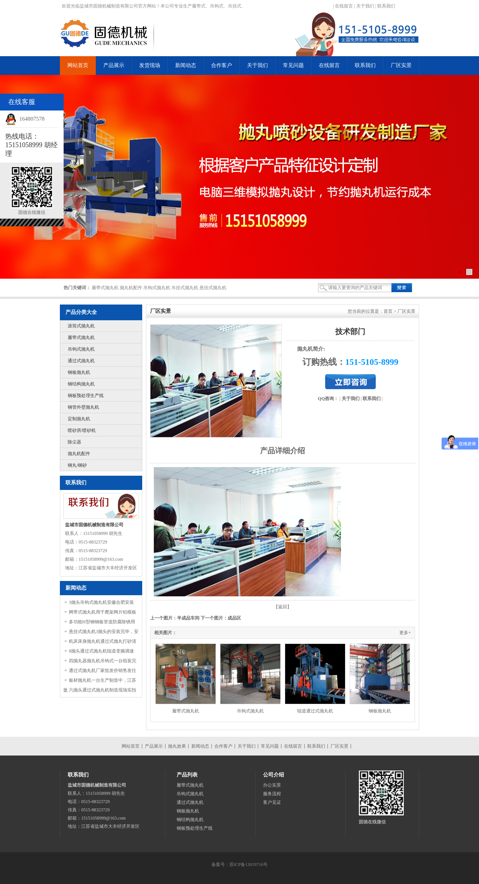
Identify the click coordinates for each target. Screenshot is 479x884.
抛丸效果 (177, 746)
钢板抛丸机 (79, 372)
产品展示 (113, 65)
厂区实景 (401, 65)
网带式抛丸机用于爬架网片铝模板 (102, 612)
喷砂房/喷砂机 (82, 430)
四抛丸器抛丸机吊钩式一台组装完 (102, 660)
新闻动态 (185, 65)
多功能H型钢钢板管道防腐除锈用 (102, 621)
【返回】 (283, 606)
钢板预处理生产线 (86, 395)
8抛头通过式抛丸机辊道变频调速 (101, 651)
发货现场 (149, 65)
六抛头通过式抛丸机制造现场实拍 (102, 690)
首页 (388, 311)
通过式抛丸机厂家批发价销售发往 (102, 670)
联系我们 (386, 6)
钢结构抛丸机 (81, 384)
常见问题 (293, 65)
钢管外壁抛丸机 (83, 407)
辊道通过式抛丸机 (315, 711)
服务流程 (272, 793)
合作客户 (221, 65)
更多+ (405, 632)
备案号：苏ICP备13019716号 (239, 864)
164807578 (32, 119)
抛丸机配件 (79, 453)
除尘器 (74, 442)
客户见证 (272, 802)
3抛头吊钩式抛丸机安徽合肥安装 (101, 602)
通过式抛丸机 (81, 360)
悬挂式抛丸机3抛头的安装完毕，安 (103, 631)
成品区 (234, 618)
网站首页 (77, 65)
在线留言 (344, 6)
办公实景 (272, 785)
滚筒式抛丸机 (81, 326)
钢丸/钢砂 (77, 465)
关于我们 (365, 6)
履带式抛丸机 (81, 337)
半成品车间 (188, 618)
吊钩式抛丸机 (81, 349)
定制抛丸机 (79, 418)
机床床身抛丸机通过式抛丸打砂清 (102, 641)
